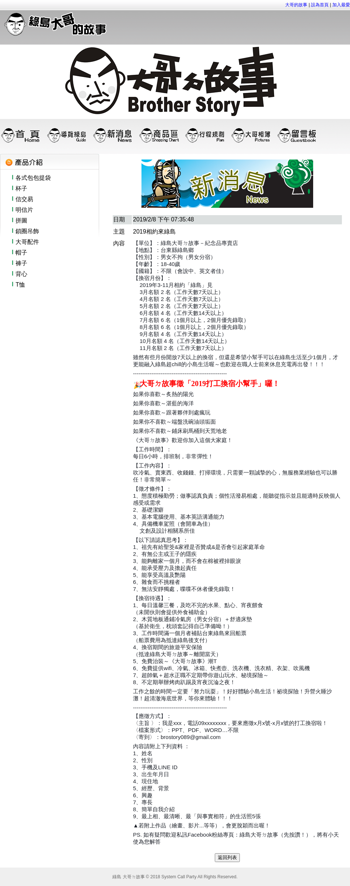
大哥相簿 (253, 135)
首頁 (23, 135)
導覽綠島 (69, 135)
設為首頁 (320, 4)
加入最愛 (340, 4)
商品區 (161, 135)
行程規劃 (207, 135)
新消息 (115, 135)
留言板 (299, 135)
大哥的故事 (296, 4)
